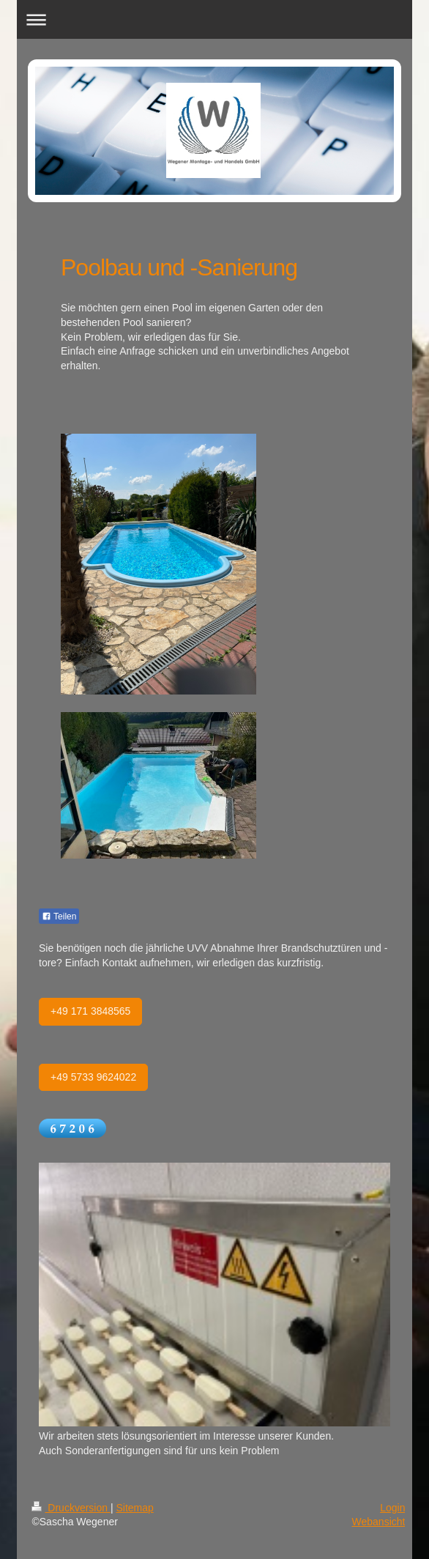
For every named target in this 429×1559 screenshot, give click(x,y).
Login (392, 1508)
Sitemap (134, 1508)
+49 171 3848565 (90, 1011)
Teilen (59, 916)
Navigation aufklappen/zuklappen (214, 19)
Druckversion (70, 1508)
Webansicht (379, 1521)
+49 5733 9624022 (93, 1077)
